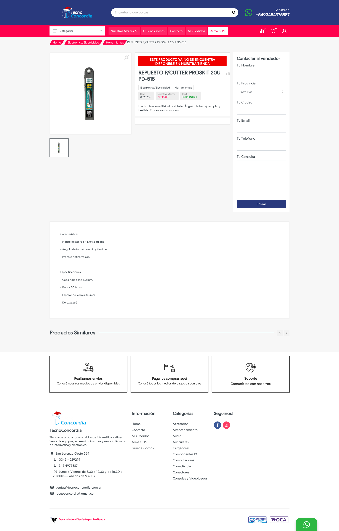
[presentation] (269, 189)
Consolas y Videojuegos (190, 478)
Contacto (138, 430)
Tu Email (243, 120)
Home (57, 42)
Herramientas (115, 42)
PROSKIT (163, 97)
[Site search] (170, 12)
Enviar (261, 204)
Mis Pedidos (140, 436)
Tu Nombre (245, 65)
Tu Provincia (246, 83)
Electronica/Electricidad (83, 42)
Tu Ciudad (245, 102)
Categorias (77, 30)
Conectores (181, 472)
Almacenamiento (185, 430)
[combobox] (261, 91)
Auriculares (181, 442)
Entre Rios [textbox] (246, 92)
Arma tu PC (140, 442)
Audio (177, 436)
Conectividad (182, 466)
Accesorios (180, 424)
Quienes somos (143, 448)
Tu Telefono (246, 138)
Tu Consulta (246, 157)
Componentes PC (185, 454)
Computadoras (183, 460)
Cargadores (181, 448)
